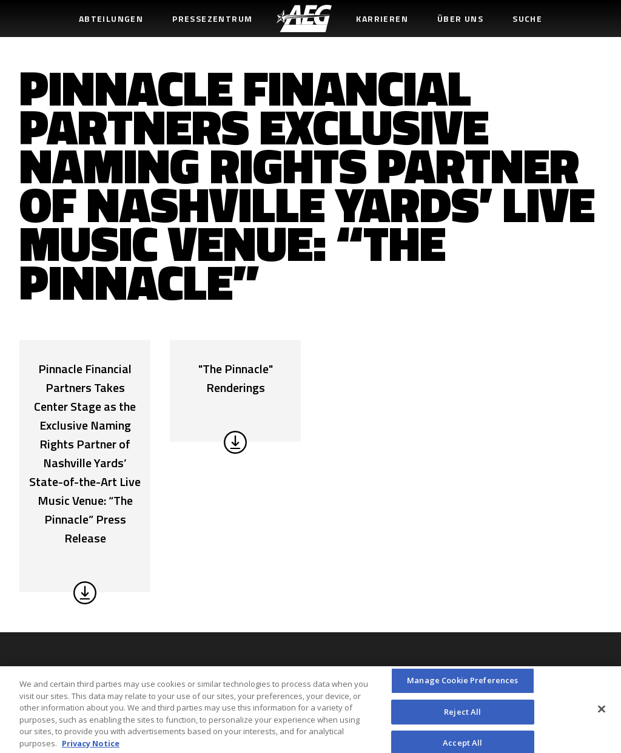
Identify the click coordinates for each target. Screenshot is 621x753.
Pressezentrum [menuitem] (212, 18)
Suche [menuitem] (527, 18)
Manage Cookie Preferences (462, 683)
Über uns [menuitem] (460, 18)
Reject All (462, 714)
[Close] (601, 712)
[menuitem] (304, 18)
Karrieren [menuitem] (382, 18)
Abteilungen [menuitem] (111, 18)
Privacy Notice (90, 746)
